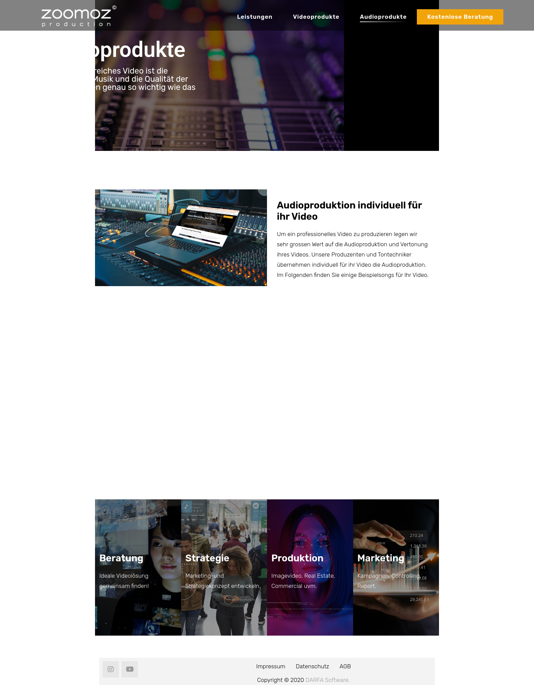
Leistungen (254, 16)
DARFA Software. (327, 679)
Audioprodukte (383, 16)
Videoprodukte (316, 16)
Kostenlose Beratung (460, 16)
